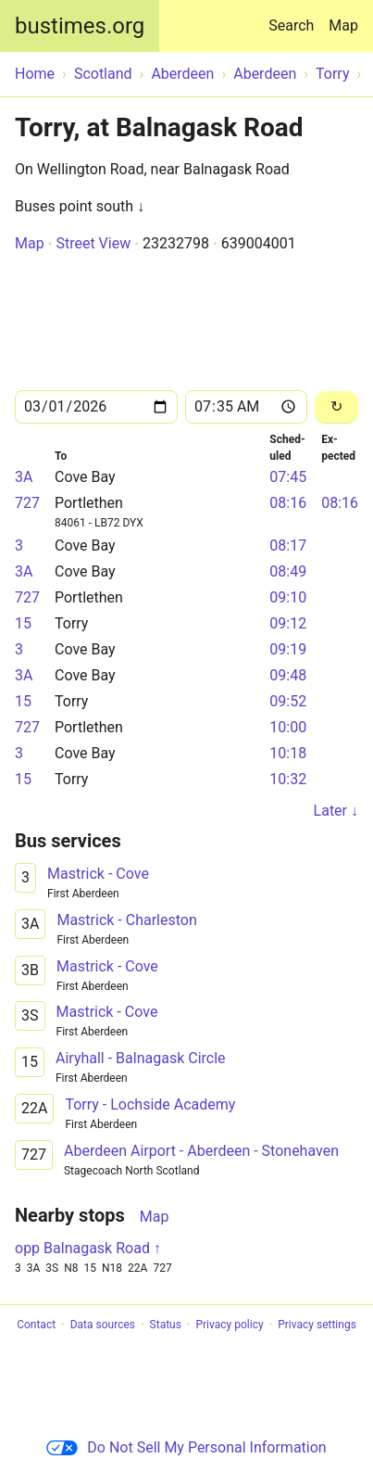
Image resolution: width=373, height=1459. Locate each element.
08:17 (287, 545)
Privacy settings (317, 1324)
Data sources (102, 1324)
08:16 (287, 503)
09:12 (287, 623)
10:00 (287, 727)
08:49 (287, 571)
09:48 (287, 675)
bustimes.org (79, 26)
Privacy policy (229, 1324)
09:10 (287, 597)
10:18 (287, 753)
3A (23, 477)
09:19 (287, 649)
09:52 (287, 701)
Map (343, 25)
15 (23, 623)
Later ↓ (336, 810)
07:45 (287, 477)
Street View (93, 243)
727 (27, 503)
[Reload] (336, 407)
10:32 (287, 779)
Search (294, 17)
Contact (36, 1324)
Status (165, 1324)
